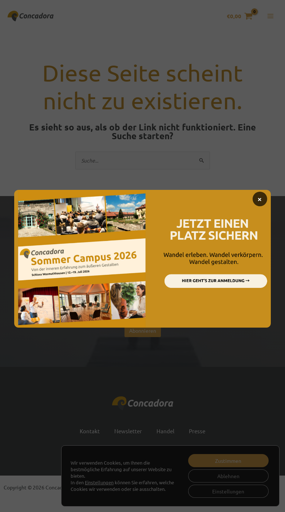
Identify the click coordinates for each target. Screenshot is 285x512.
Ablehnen (228, 476)
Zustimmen (228, 460)
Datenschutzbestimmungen (165, 315)
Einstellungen (99, 482)
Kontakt (90, 430)
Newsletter (128, 430)
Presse (197, 430)
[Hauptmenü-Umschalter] (270, 16)
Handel (165, 430)
